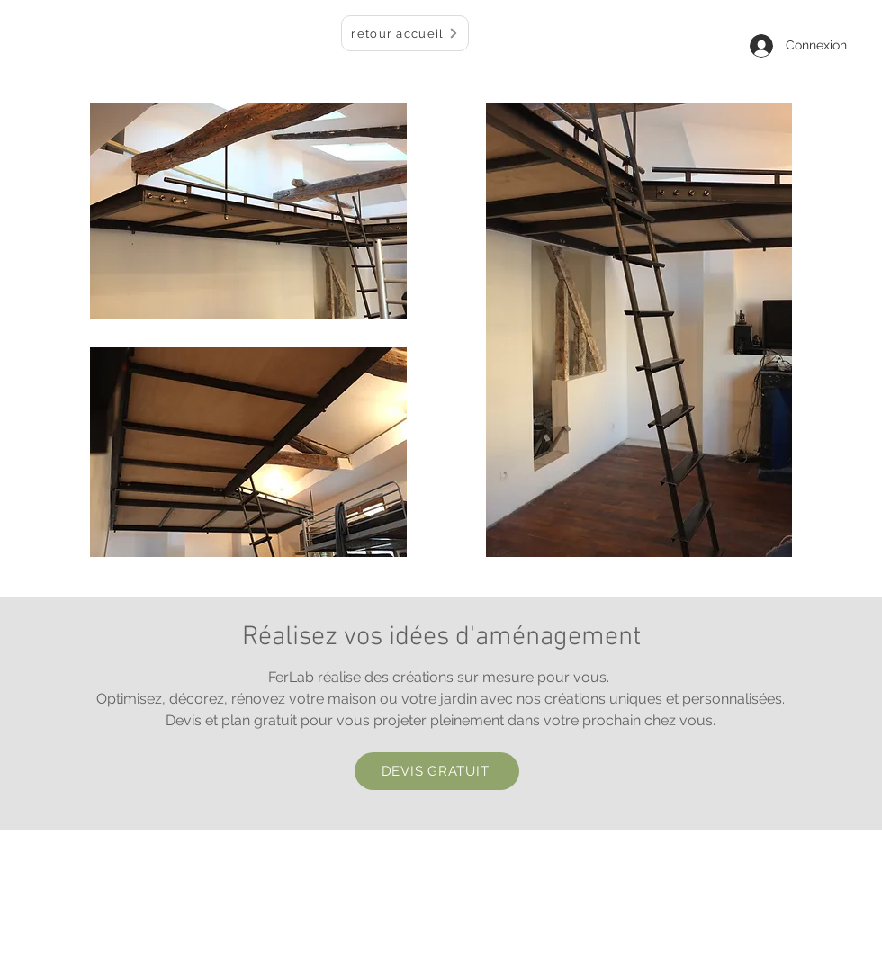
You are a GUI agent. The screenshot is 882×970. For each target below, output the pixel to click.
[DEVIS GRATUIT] (437, 771)
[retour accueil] (405, 33)
